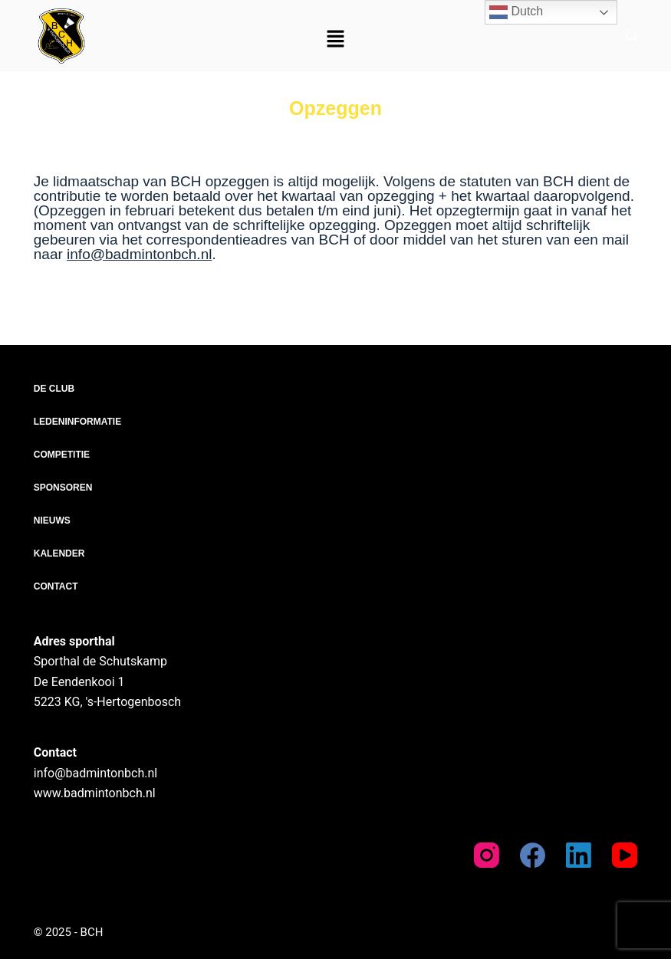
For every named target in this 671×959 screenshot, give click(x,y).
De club (54, 388)
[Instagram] (486, 855)
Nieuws (52, 520)
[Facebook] (532, 855)
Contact (56, 586)
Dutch (516, 12)
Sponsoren (63, 487)
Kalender (59, 553)
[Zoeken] (631, 35)
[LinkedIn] (578, 855)
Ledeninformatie (77, 421)
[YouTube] (624, 855)
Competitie (62, 454)
